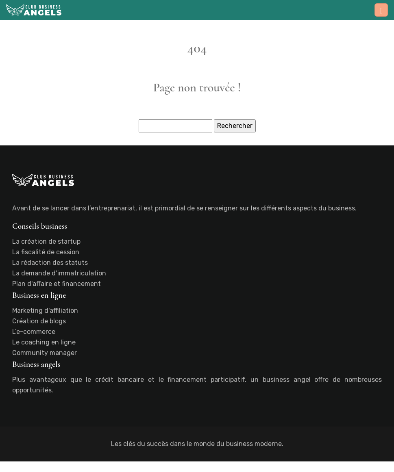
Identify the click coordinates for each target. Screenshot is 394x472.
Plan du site (197, 466)
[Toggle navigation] (381, 10)
